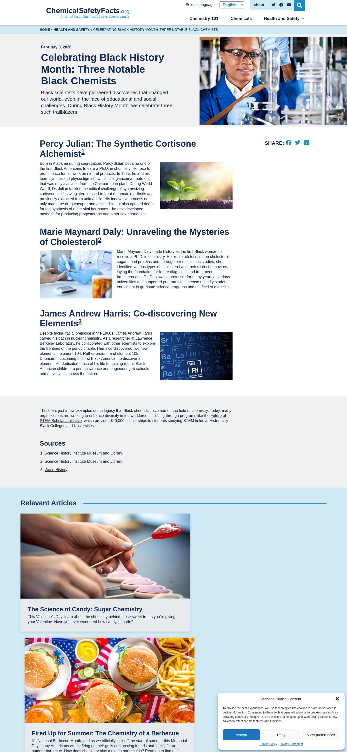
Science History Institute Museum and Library (83, 453)
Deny (281, 735)
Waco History (56, 470)
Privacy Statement (291, 744)
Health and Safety (282, 18)
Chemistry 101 (203, 18)
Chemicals (241, 18)
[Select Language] (232, 4)
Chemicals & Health (236, 679)
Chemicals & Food (235, 672)
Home (45, 30)
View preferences (321, 735)
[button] (337, 698)
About (272, 658)
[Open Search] (300, 5)
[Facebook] (288, 143)
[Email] (306, 143)
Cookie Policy (268, 744)
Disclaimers (278, 665)
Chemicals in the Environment (233, 689)
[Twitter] (297, 143)
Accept (241, 735)
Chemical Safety (233, 665)
